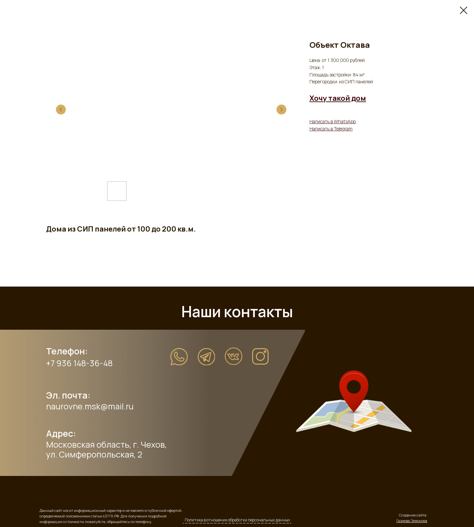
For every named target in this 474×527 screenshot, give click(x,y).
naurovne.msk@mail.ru (90, 406)
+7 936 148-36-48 (79, 363)
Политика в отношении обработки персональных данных (237, 520)
